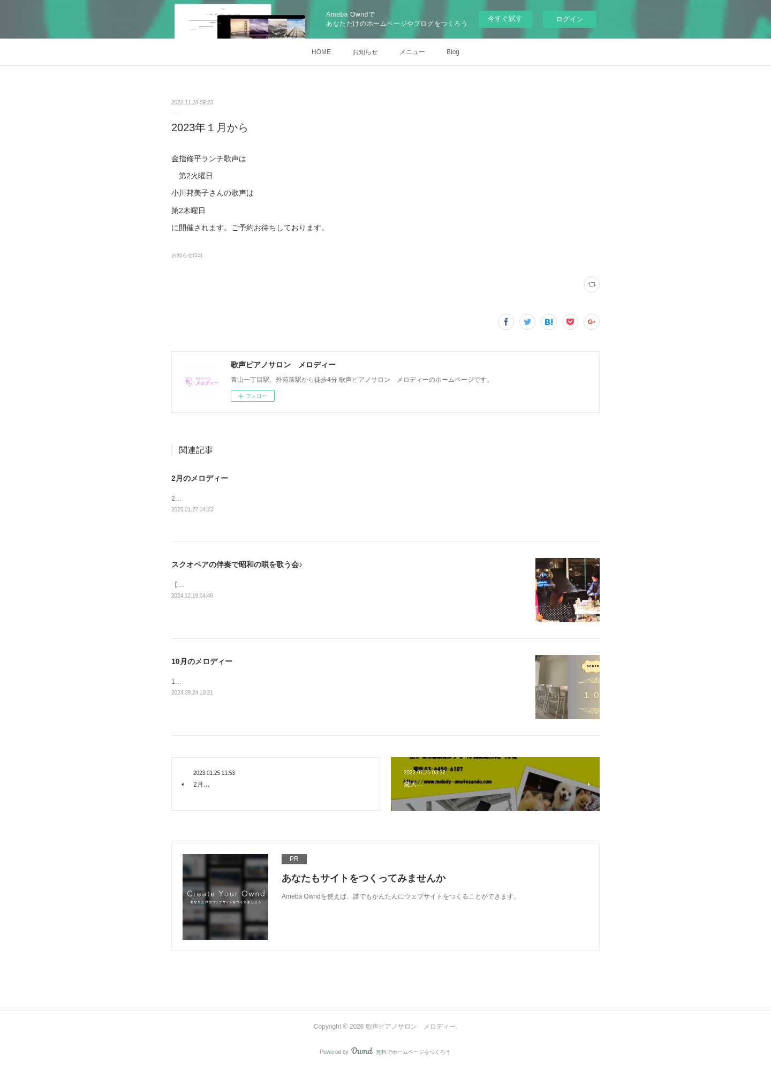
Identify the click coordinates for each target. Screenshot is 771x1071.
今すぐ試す (505, 18)
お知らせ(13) (186, 255)
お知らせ (365, 52)
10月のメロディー (201, 662)
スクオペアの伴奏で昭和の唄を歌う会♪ (237, 565)
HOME (321, 52)
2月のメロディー (199, 478)
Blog (453, 52)
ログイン (570, 19)
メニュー (412, 52)
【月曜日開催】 (193, 585)
